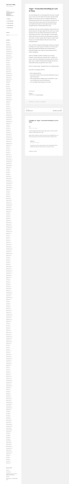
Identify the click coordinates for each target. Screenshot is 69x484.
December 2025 (8, 51)
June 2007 (7, 457)
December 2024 (8, 73)
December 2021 (8, 137)
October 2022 (8, 119)
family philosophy (10, 27)
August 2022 (8, 123)
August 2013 (8, 321)
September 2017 (8, 231)
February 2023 (8, 112)
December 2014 (8, 292)
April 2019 (7, 196)
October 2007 (8, 450)
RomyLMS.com (8, 14)
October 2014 (8, 295)
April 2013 (7, 328)
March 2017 (8, 242)
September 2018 (8, 209)
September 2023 (8, 99)
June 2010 (7, 391)
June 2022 (7, 126)
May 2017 (7, 238)
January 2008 (8, 444)
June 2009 (7, 413)
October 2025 (8, 55)
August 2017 (8, 233)
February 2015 (8, 288)
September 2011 (8, 363)
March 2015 (8, 286)
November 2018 (8, 205)
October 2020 (8, 163)
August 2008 (8, 431)
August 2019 (8, 189)
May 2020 (7, 172)
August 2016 (8, 255)
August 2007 (8, 453)
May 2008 (7, 437)
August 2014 (8, 299)
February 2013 (8, 332)
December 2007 (8, 446)
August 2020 (8, 167)
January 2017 (8, 246)
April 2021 (7, 152)
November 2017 (8, 227)
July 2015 (7, 279)
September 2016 (8, 253)
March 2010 (8, 396)
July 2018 (7, 213)
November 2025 (8, 53)
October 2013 (8, 317)
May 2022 (7, 128)
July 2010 (7, 389)
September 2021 (8, 143)
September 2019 (8, 187)
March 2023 (8, 110)
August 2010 (8, 387)
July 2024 (7, 82)
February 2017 (8, 244)
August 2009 (8, 409)
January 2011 (8, 378)
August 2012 (8, 343)
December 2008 (8, 424)
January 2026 (8, 49)
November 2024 (8, 75)
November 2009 (8, 404)
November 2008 (8, 426)
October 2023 (8, 97)
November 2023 (8, 95)
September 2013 (8, 319)
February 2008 (8, 442)
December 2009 (8, 402)
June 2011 (7, 369)
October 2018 (8, 207)
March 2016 (8, 264)
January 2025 (8, 71)
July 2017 (7, 235)
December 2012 (8, 336)
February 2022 (8, 134)
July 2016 (7, 257)
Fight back (7, 476)
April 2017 (7, 240)
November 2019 (8, 183)
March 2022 (8, 132)
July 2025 (7, 60)
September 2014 (8, 297)
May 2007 (7, 459)
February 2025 (8, 69)
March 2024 (8, 88)
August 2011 (8, 365)
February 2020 (8, 178)
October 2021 (8, 141)
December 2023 (8, 93)
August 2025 (8, 58)
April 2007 (7, 461)
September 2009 (8, 407)
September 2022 (8, 121)
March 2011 (8, 374)
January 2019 (8, 202)
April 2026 (7, 44)
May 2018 (7, 216)
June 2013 (7, 325)
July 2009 (7, 411)
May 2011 (7, 371)
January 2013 (8, 334)
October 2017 (8, 229)
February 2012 (8, 354)
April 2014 (7, 306)
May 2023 (7, 106)
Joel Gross (38, 101)
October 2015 (8, 273)
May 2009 (7, 415)
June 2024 (7, 84)
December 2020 (8, 159)
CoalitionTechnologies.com (10, 12)
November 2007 (8, 448)
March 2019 (8, 198)
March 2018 (8, 220)
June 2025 (7, 62)
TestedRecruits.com (9, 13)
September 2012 (8, 341)
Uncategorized (43, 101)
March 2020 (8, 176)
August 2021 (8, 145)
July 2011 (7, 367)
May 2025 (7, 64)
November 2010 (8, 382)
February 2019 (8, 200)
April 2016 (7, 262)
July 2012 (7, 345)
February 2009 (8, 420)
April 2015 (7, 284)
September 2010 (8, 385)
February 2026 (8, 47)
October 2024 (8, 77)
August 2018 (8, 211)
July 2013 (7, 323)
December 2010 (8, 380)
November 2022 (8, 117)
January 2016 (8, 268)
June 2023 (7, 104)
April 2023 (7, 108)
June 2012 (7, 347)
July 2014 (7, 301)
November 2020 (8, 161)
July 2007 (7, 455)
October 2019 (8, 185)
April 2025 (7, 66)
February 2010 (8, 398)
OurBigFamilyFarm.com (9, 15)
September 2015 (8, 275)
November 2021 (8, 139)
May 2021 (7, 150)
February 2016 (8, 266)
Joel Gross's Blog (10, 4)
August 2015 (8, 277)
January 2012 (8, 356)
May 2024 (7, 86)
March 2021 (8, 154)
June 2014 (7, 303)
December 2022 (8, 115)
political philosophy (10, 25)
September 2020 (8, 165)
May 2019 (7, 194)
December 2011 (8, 358)
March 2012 (8, 352)
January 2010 (8, 400)
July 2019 (7, 191)
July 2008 (7, 433)
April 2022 (7, 130)
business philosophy (10, 23)
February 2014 (8, 310)
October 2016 (8, 251)
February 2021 (8, 156)
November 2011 (8, 360)
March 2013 (8, 330)
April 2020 (7, 174)
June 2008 (7, 435)
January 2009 (8, 422)
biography (8, 18)
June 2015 (7, 281)
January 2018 (8, 224)
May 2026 (7, 42)
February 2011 (8, 376)
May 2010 (7, 393)
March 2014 (8, 308)
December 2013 (8, 314)
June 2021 (7, 148)
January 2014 (8, 312)
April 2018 (7, 218)
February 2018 (8, 222)
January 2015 (8, 290)
